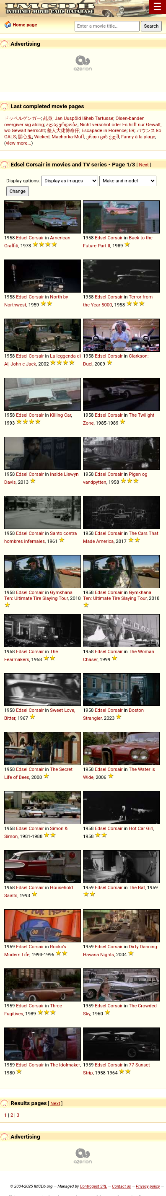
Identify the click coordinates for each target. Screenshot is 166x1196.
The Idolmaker (65, 1065)
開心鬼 (25, 137)
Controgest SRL (93, 1186)
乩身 (47, 118)
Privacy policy (148, 1186)
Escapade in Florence (104, 130)
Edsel (21, 238)
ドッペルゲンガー (22, 118)
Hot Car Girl (141, 828)
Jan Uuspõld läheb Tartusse (83, 118)
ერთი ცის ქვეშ (102, 137)
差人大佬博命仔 (63, 130)
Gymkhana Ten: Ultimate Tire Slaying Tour (38, 595)
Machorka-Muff (68, 137)
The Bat (137, 887)
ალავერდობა (62, 124)
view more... (18, 143)
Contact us (121, 1186)
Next (143, 165)
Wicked (41, 137)
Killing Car (60, 415)
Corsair (36, 238)
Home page (25, 25)
